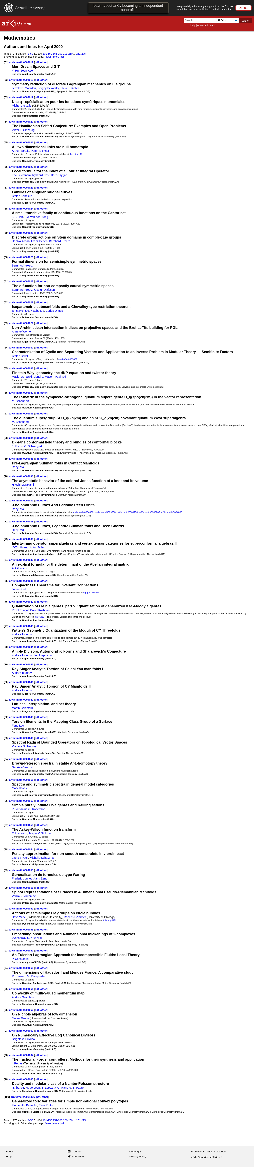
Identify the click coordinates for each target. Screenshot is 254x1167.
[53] (6, 97)
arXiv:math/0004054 (21, 849)
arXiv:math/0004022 (21, 166)
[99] (6, 1079)
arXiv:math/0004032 (21, 392)
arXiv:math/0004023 (21, 187)
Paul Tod (60, 376)
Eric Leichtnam (21, 175)
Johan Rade (19, 589)
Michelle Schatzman (42, 857)
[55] (6, 142)
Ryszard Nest (40, 175)
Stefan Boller (20, 355)
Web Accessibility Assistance (208, 1151)
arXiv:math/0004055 (21, 870)
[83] (6, 738)
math (27, 24)
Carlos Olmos (54, 310)
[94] (6, 967)
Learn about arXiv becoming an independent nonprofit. (128, 8)
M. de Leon (33, 1087)
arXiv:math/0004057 (21, 908)
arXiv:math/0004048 (21, 717)
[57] (6, 187)
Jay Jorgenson (42, 655)
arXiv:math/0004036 (21, 476)
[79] (6, 664)
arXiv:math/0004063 (21, 1030)
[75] (6, 580)
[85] (6, 779)
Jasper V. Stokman (40, 833)
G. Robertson (36, 809)
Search (245, 20)
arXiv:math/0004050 (21, 759)
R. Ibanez (18, 1087)
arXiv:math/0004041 (21, 580)
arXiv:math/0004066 (23, 1096)
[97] (6, 1030)
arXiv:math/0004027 (21, 281)
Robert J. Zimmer (75, 917)
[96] (6, 1009)
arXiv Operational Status (207, 1157)
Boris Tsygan (59, 175)
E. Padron (79, 1087)
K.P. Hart (17, 217)
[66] (6, 392)
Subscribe (78, 1156)
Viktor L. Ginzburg (23, 130)
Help (192, 25)
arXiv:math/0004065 (21, 1079)
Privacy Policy (138, 1156)
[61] (6, 281)
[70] (6, 476)
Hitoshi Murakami (23, 484)
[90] (6, 887)
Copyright (135, 1151)
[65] (6, 368)
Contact (76, 1151)
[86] (6, 800)
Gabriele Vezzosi (22, 767)
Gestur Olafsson (44, 289)
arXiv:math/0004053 (21, 825)
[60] (6, 257)
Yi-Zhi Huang (20, 547)
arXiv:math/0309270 (127, 512)
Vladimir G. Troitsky (24, 746)
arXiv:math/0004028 (21, 302)
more (56, 56)
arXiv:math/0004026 (21, 257)
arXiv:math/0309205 (149, 512)
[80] (6, 682)
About (9, 1151)
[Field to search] (227, 20)
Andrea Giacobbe (23, 997)
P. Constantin (20, 958)
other (43, 62)
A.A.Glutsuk (19, 568)
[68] (6, 437)
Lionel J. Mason (43, 376)
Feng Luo (18, 725)
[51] (6, 62)
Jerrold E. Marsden (24, 88)
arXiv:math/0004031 (21, 368)
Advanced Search (206, 25)
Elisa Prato (46, 1105)
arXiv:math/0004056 (21, 887)
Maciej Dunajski (22, 376)
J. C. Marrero (62, 1087)
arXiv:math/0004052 (21, 800)
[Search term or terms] (201, 20)
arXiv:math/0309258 (105, 512)
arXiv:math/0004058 (21, 929)
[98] (6, 1055)
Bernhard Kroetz (59, 241)
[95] (6, 988)
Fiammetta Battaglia (24, 1105)
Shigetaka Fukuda (23, 1039)
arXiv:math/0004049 (21, 738)
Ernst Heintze (20, 310)
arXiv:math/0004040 (21, 559)
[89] (6, 870)
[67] (6, 413)
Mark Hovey (19, 788)
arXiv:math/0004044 (21, 646)
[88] (6, 849)
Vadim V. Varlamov (24, 896)
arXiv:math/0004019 (21, 97)
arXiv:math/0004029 (21, 323)
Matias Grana (20, 1018)
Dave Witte (19, 917)
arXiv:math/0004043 (21, 626)
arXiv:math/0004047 (21, 699)
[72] (6, 521)
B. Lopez (47, 1087)
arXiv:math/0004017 (21, 62)
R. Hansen (18, 976)
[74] (6, 559)
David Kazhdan (40, 610)
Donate (243, 7)
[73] (6, 539)
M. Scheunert (20, 401)
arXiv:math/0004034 (21, 437)
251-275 (81, 53)
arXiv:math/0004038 (82, 512)
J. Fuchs (17, 446)
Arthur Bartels (20, 150)
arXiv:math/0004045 (21, 664)
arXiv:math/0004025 (21, 232)
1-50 (30, 53)
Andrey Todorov (22, 634)
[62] (6, 302)
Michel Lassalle (21, 105)
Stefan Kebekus (22, 196)
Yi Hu (15, 70)
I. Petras (17, 1063)
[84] (6, 759)
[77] (6, 626)
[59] (6, 232)
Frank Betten (39, 241)
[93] (6, 950)
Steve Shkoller (69, 88)
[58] (6, 208)
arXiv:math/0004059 (21, 950)
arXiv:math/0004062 (21, 1009)
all (62, 56)
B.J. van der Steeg (36, 217)
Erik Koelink (19, 833)
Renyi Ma (18, 467)
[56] (6, 166)
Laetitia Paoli (20, 857)
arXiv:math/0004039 (21, 539)
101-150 (47, 53)
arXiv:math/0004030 (21, 347)
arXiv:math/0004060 (21, 967)
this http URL (76, 154)
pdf (37, 62)
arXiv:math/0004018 (21, 79)
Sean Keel (26, 70)
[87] (6, 825)
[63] (6, 323)
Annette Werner (22, 331)
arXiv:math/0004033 (21, 413)
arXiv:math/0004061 (21, 988)
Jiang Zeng (40, 878)
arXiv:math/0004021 (21, 142)
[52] (6, 79)
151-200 (57, 53)
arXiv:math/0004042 (21, 601)
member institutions (199, 9)
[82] (6, 717)
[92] (6, 929)
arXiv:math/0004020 (21, 121)
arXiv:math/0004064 (21, 1055)
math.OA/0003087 (67, 359)
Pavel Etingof (20, 610)
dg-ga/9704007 (91, 592)
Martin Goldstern (22, 708)
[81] (6, 699)
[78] (6, 646)
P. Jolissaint (19, 809)
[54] (6, 121)
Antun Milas (37, 547)
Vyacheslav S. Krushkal (27, 937)
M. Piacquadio (36, 976)
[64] (6, 347)
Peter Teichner (40, 150)
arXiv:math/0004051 (21, 779)
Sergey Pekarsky (48, 88)
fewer (48, 56)
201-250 (68, 53)
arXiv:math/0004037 (21, 500)
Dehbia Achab (21, 241)
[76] (6, 601)
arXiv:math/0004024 (21, 208)
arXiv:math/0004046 (21, 682)
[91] (6, 908)
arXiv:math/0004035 (21, 458)
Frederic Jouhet (22, 878)
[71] (6, 500)
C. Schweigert (33, 446)
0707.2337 (40, 616)
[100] (7, 1096)
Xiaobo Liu (37, 310)
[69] (6, 458)
